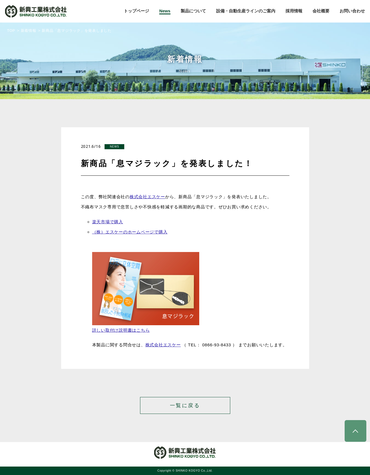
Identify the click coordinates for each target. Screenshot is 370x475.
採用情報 (293, 10)
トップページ (136, 10)
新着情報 (28, 30)
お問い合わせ (352, 10)
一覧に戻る (185, 405)
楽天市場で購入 (107, 221)
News (164, 10)
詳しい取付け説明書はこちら (121, 330)
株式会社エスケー (147, 196)
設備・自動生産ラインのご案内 (245, 10)
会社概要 (321, 10)
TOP (11, 30)
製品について (193, 10)
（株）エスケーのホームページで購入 (130, 231)
